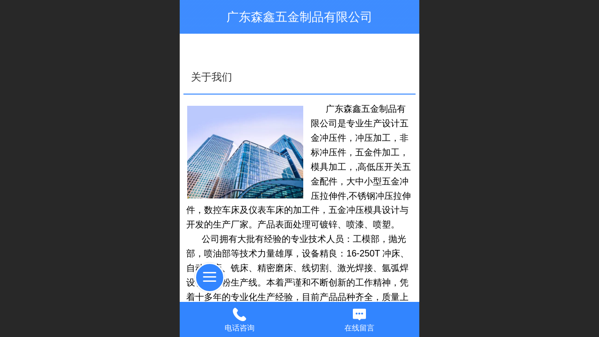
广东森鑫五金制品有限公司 (299, 16)
